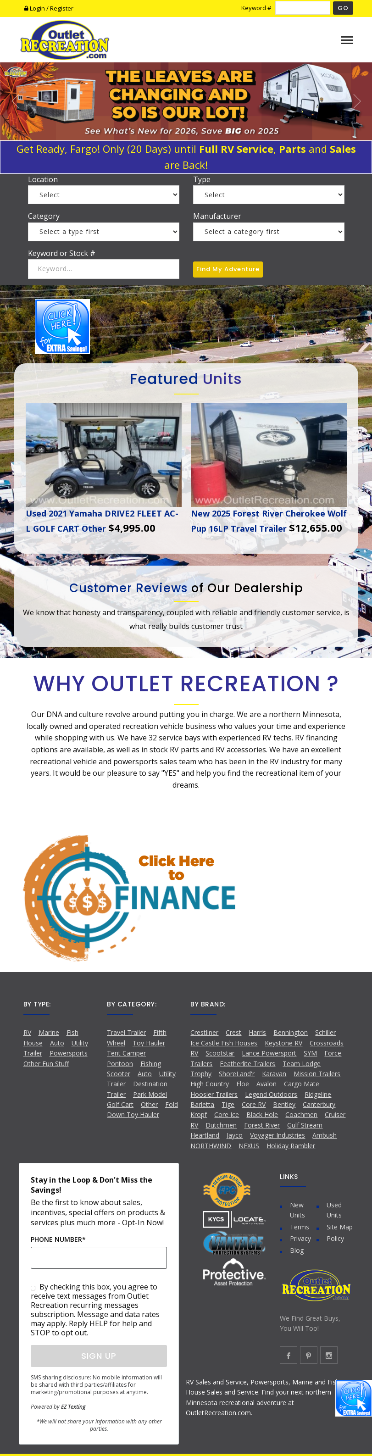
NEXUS (249, 1145)
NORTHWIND (210, 1145)
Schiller (325, 1032)
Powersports (69, 1053)
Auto (57, 1043)
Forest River (262, 1125)
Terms (299, 1227)
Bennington (290, 1032)
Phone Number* (58, 1239)
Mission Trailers (317, 1073)
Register (61, 8)
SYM (310, 1053)
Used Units (334, 1209)
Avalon (266, 1083)
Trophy (200, 1073)
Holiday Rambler (291, 1145)
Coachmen (301, 1114)
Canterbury (319, 1104)
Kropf (198, 1114)
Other (149, 1104)
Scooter (118, 1073)
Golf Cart (120, 1104)
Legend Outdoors (271, 1094)
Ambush (324, 1135)
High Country (209, 1083)
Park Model (150, 1094)
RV (27, 1032)
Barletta (202, 1104)
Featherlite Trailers (247, 1063)
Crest (233, 1032)
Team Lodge (302, 1063)
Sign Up (99, 1356)
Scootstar (219, 1053)
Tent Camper (126, 1053)
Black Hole (262, 1114)
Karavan (274, 1073)
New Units (297, 1209)
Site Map (340, 1227)
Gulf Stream (304, 1125)
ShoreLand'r (237, 1073)
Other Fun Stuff (46, 1063)
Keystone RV (283, 1043)
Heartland (204, 1135)
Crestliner (204, 1032)
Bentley (284, 1104)
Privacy (300, 1238)
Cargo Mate (301, 1083)
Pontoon (120, 1063)
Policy (335, 1238)
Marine (49, 1032)
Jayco (235, 1135)
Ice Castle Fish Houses (223, 1043)
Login (35, 8)
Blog (297, 1250)
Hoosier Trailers (214, 1094)
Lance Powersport (269, 1053)
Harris (257, 1032)
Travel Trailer (126, 1032)
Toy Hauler (149, 1043)
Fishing (150, 1063)
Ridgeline (318, 1094)
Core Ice (226, 1114)
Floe (242, 1083)
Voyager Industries (277, 1135)
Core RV (254, 1104)
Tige (228, 1104)
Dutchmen (221, 1125)
